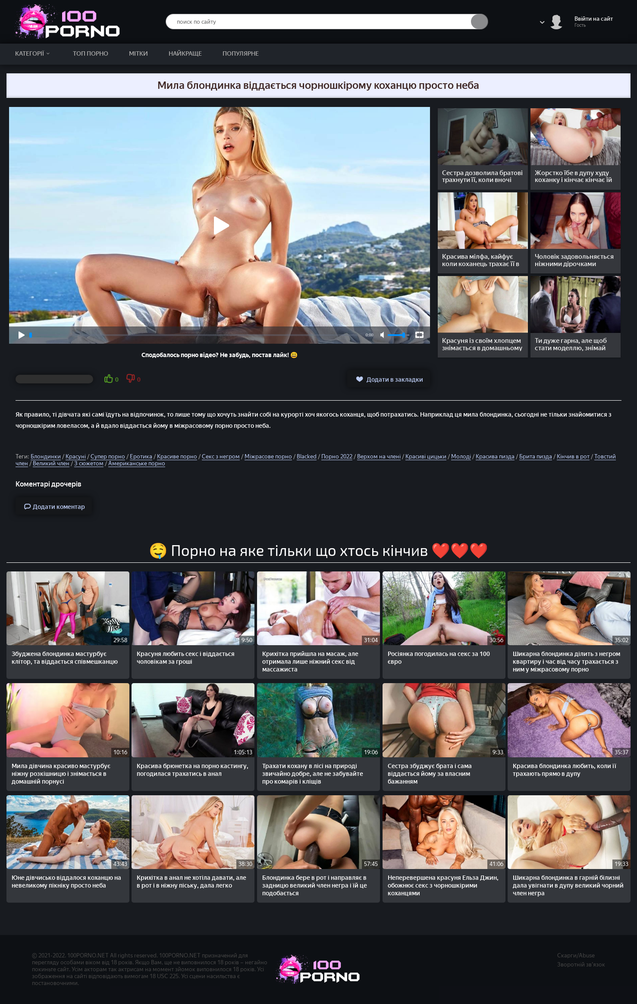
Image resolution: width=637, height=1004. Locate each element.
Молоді (461, 456)
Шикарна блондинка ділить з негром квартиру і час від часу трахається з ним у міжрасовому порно (566, 661)
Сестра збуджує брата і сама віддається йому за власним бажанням (430, 773)
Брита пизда (535, 456)
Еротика (141, 456)
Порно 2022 (336, 456)
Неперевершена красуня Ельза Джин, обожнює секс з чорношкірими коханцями (443, 885)
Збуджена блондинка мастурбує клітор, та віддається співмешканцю (65, 657)
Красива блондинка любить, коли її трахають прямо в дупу (564, 770)
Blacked (307, 456)
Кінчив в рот (573, 456)
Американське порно (136, 463)
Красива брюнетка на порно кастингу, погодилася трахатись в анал (192, 770)
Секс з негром (221, 456)
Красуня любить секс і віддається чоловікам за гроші (186, 657)
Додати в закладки (388, 379)
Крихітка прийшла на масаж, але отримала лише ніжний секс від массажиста (310, 661)
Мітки (138, 53)
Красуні (76, 456)
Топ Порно (90, 53)
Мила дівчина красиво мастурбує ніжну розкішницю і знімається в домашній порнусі (61, 773)
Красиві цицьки (425, 456)
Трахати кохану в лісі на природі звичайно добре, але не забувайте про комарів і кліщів (312, 773)
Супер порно (108, 456)
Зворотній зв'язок (581, 964)
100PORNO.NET (88, 955)
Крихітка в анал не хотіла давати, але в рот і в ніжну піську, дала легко (191, 881)
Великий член (51, 463)
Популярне (241, 53)
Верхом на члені (379, 456)
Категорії (34, 53)
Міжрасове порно (268, 456)
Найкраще (185, 53)
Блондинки (46, 456)
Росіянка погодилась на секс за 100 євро (439, 657)
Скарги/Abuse (576, 955)
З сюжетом (89, 463)
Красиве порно (177, 456)
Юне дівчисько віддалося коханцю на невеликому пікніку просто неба (66, 881)
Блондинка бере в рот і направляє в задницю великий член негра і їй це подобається (314, 885)
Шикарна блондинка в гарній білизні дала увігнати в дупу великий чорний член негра (568, 885)
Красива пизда (495, 456)
